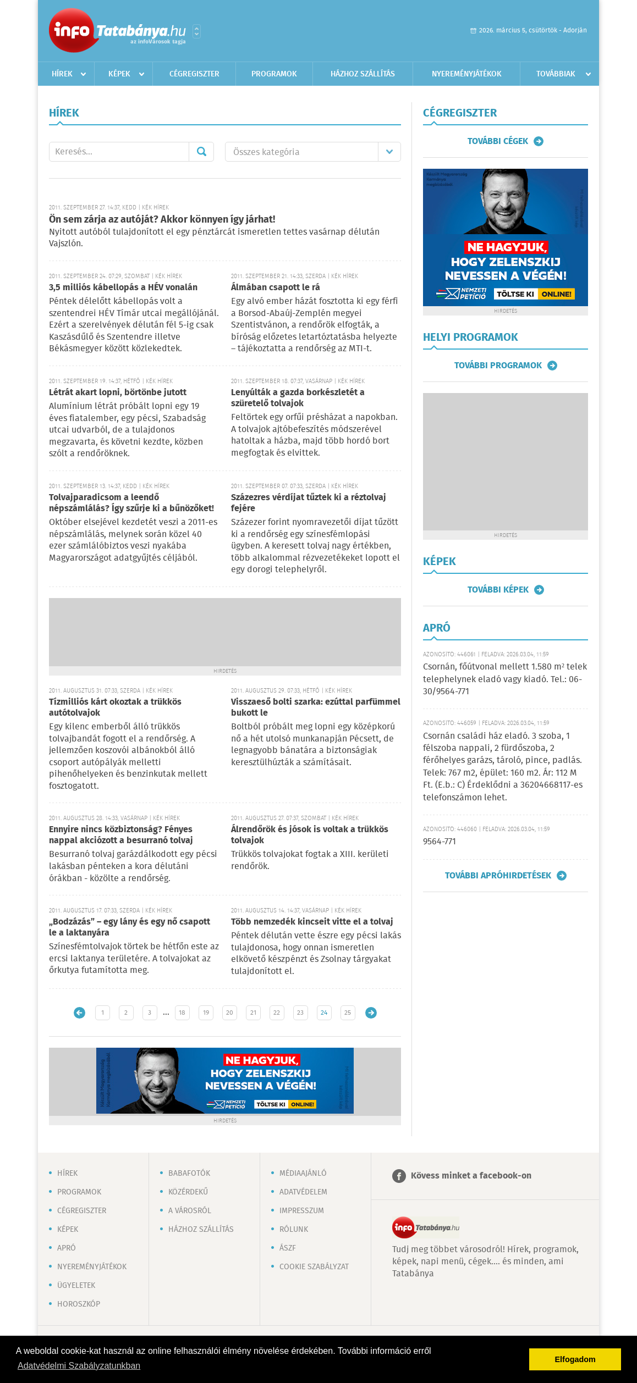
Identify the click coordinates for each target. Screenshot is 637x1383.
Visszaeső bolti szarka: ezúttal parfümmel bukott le (315, 707)
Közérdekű (188, 1192)
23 (300, 1013)
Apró (66, 1248)
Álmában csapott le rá (275, 288)
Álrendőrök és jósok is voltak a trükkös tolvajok (309, 835)
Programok (274, 74)
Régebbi (371, 1013)
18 (182, 1013)
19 (206, 1013)
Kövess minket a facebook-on (471, 1176)
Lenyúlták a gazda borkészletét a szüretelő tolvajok (298, 398)
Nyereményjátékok (467, 74)
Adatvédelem (303, 1192)
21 (253, 1013)
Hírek (62, 74)
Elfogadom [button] (575, 1359)
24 (324, 1013)
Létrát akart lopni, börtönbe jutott (117, 393)
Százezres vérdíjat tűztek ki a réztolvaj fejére (308, 503)
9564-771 (439, 842)
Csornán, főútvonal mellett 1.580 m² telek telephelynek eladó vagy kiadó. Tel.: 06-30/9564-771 (505, 679)
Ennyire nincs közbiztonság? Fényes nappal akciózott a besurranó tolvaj (121, 835)
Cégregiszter (194, 74)
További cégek (498, 141)
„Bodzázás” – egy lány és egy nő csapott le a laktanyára (129, 927)
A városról (189, 1211)
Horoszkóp (78, 1304)
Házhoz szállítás (363, 74)
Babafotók (189, 1174)
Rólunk (293, 1230)
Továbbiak (555, 74)
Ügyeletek (76, 1286)
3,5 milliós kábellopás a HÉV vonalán (123, 288)
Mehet (201, 152)
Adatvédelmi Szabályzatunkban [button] (79, 1365)
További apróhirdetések (498, 876)
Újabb (79, 1013)
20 (229, 1013)
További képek (498, 590)
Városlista (197, 31)
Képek (119, 74)
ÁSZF (287, 1248)
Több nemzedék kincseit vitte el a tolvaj (312, 922)
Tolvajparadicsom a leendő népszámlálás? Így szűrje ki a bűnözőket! (131, 503)
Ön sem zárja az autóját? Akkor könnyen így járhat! (162, 220)
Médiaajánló (303, 1174)
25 (347, 1013)
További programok (498, 365)
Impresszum (301, 1211)
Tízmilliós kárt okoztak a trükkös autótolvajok (115, 707)
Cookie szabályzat (314, 1267)
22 (276, 1013)
